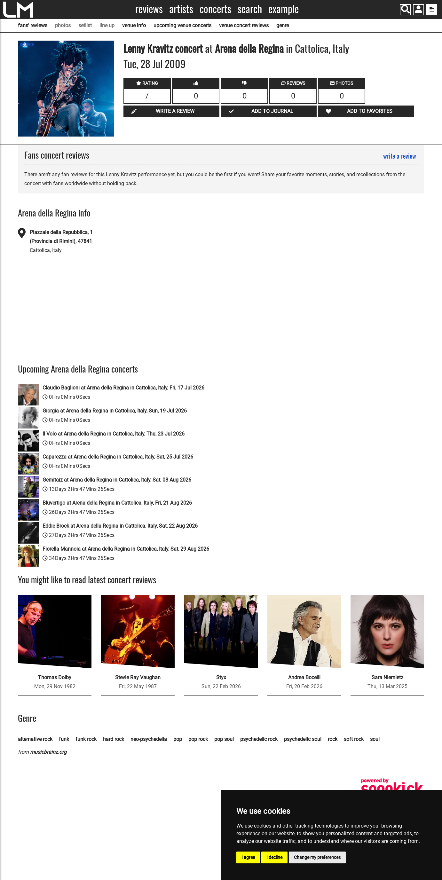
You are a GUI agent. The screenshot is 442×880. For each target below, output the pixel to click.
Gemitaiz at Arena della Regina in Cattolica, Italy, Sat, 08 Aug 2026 (117, 480)
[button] (418, 10)
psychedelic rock (259, 739)
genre (282, 25)
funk (64, 739)
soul (375, 739)
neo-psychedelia (148, 739)
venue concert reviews (244, 25)
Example (283, 9)
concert (188, 48)
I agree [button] (248, 857)
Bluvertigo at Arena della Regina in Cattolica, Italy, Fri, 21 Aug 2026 (117, 503)
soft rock (354, 739)
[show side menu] (431, 9)
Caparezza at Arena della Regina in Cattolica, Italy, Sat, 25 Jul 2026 (118, 457)
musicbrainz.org (48, 752)
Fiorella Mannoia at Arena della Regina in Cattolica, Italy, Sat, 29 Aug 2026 (126, 549)
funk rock (86, 739)
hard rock (113, 739)
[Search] (405, 9)
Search (250, 9)
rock (332, 739)
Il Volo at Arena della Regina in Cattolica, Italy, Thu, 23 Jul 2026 (114, 434)
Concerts (215, 9)
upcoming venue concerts (182, 25)
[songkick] (392, 789)
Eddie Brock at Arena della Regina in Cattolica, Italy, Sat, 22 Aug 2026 (120, 526)
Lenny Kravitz (148, 48)
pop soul (224, 739)
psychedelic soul (302, 739)
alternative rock (35, 739)
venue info (134, 25)
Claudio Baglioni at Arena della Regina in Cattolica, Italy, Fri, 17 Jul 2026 (123, 388)
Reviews (149, 9)
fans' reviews (32, 25)
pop (177, 739)
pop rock (198, 739)
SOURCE (27, 45)
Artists (181, 9)
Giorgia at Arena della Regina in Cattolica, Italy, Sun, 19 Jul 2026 (115, 411)
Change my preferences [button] (317, 857)
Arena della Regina (249, 48)
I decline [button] (274, 857)
